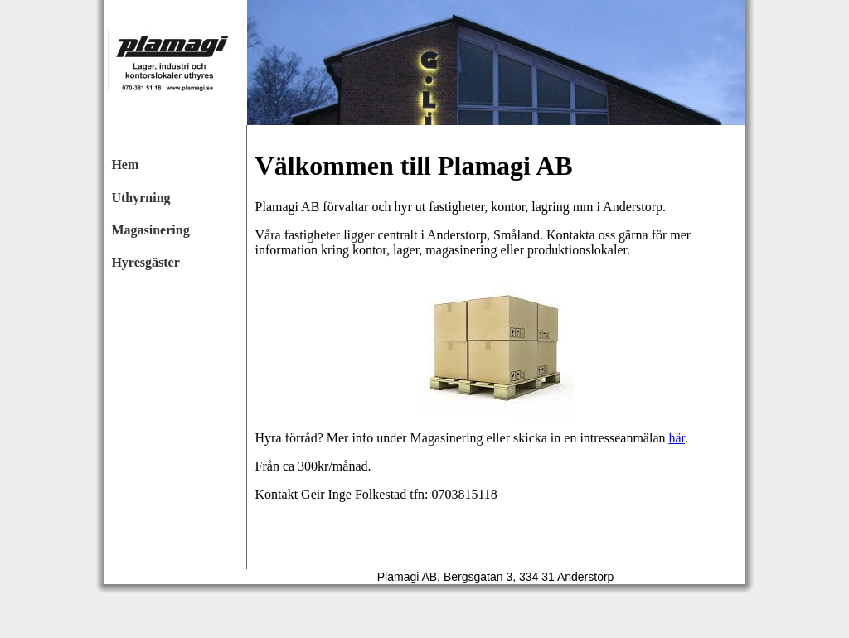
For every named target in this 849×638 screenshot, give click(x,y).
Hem (124, 164)
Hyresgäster (145, 262)
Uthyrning (140, 198)
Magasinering (150, 230)
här (676, 438)
